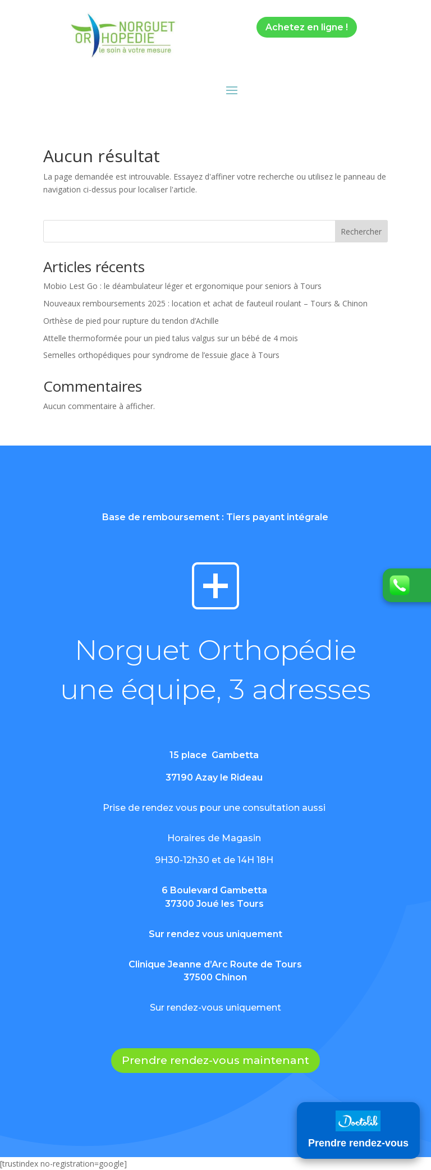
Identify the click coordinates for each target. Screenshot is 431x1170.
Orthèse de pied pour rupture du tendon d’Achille (131, 320)
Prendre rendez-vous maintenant (215, 1060)
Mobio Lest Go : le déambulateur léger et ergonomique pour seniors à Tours (182, 286)
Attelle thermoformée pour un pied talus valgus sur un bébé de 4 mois (170, 338)
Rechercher (361, 231)
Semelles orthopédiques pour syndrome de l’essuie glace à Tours (161, 355)
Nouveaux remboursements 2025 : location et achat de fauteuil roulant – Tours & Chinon (205, 303)
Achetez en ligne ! (306, 27)
